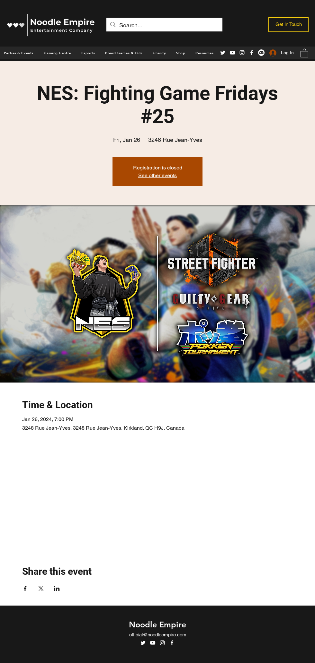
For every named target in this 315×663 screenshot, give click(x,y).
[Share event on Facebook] (25, 588)
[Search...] (164, 25)
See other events (157, 175)
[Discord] (261, 52)
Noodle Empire (157, 624)
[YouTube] (232, 52)
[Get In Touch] (288, 24)
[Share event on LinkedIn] (57, 588)
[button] (180, 52)
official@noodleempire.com (157, 634)
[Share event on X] (41, 588)
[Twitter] (223, 52)
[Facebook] (251, 52)
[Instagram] (242, 52)
